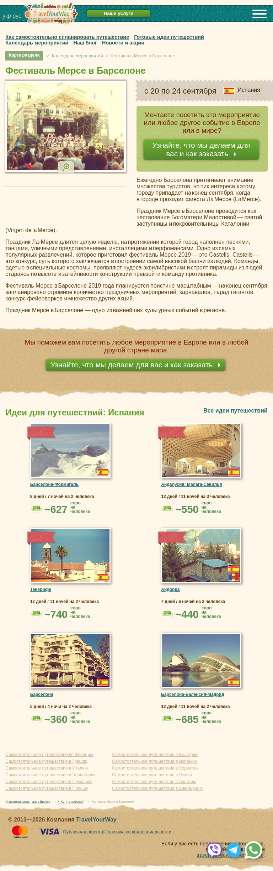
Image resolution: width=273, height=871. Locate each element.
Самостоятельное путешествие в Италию (46, 768)
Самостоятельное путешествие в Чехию (152, 774)
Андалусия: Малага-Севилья (191, 484)
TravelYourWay (96, 820)
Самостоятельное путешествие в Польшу (46, 788)
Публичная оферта (83, 831)
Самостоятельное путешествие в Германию (48, 781)
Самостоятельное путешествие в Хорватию (155, 768)
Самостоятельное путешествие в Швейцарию (157, 788)
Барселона (41, 694)
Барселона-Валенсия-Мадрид (192, 694)
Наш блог (85, 43)
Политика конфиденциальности (138, 831)
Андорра (170, 589)
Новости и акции (123, 43)
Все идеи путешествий (235, 411)
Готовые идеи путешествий (169, 37)
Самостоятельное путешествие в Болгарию (155, 754)
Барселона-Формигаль (54, 484)
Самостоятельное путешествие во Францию (49, 754)
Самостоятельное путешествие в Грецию (46, 761)
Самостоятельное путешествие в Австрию (154, 781)
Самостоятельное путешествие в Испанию (154, 761)
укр (6, 16)
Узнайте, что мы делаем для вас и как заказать (201, 149)
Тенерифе (40, 589)
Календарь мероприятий (36, 43)
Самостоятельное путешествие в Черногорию (50, 774)
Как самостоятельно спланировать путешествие (67, 37)
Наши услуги (119, 13)
